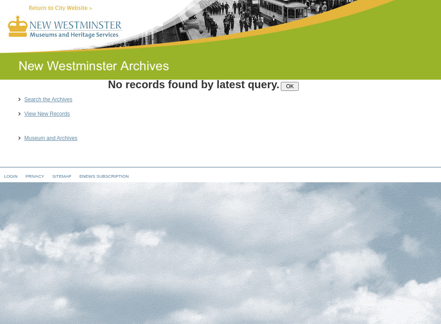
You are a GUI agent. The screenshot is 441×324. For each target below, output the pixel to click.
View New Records (47, 114)
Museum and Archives (50, 138)
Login (11, 176)
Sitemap (61, 176)
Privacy (35, 176)
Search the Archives (48, 100)
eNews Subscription (104, 176)
